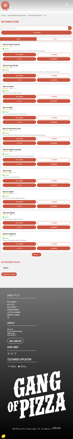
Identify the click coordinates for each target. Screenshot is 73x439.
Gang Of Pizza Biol (7, 171)
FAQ (8, 318)
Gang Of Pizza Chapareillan (9, 234)
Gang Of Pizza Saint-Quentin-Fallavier (12, 129)
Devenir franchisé (13, 310)
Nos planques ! (12, 302)
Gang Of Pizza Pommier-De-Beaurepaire (12, 150)
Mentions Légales (32, 429)
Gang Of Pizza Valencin (8, 87)
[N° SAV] (19, 59)
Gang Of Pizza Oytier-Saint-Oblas (10, 65)
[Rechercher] (70, 28)
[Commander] (53, 54)
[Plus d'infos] (19, 54)
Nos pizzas (10, 305)
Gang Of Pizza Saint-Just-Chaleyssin (11, 44)
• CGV (38, 429)
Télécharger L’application (19, 359)
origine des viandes (13, 315)
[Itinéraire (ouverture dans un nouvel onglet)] (53, 59)
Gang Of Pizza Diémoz (8, 108)
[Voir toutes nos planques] (9, 274)
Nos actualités (11, 307)
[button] (3, 436)
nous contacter (15, 341)
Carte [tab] (55, 39)
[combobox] (34, 28)
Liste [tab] (18, 39)
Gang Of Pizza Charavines (9, 213)
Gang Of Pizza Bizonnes (8, 192)
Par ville (36, 268)
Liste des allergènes (13, 312)
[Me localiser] (36, 33)
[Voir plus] (36, 254)
